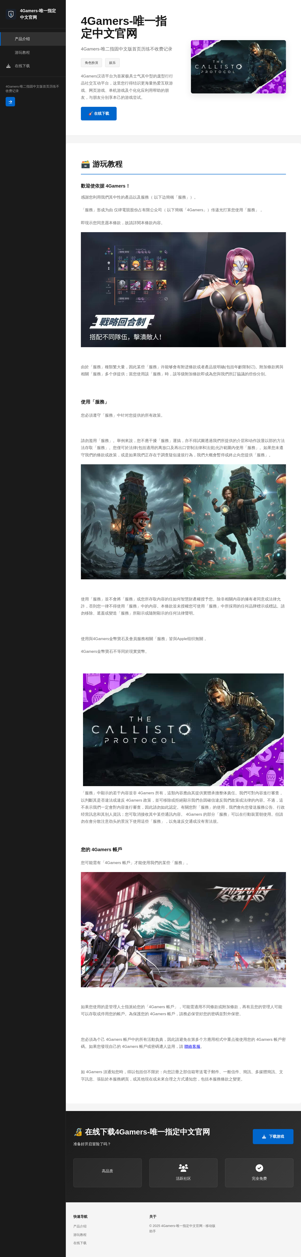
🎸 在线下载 (98, 113)
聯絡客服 (192, 1046)
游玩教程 (80, 1235)
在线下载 (80, 1243)
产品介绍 (80, 1226)
